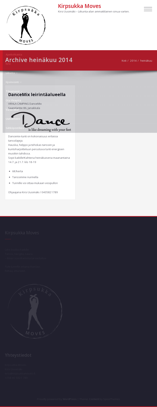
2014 (134, 60)
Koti (125, 60)
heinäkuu (148, 60)
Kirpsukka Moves (79, 6)
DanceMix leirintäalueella (37, 94)
